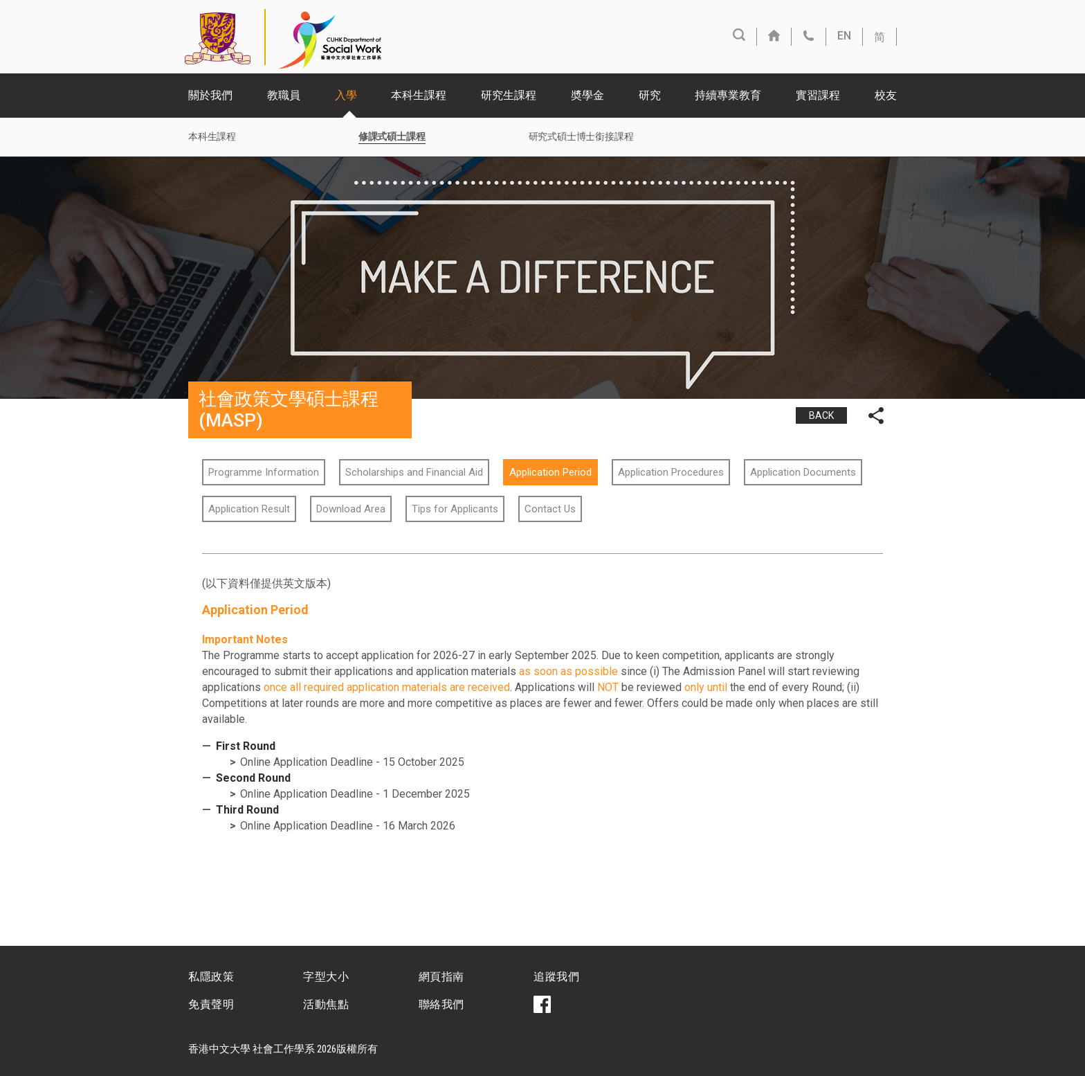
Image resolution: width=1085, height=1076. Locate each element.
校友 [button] (886, 95)
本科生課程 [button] (418, 95)
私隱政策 (211, 976)
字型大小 (326, 976)
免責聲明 (211, 1004)
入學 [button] (346, 95)
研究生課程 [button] (508, 95)
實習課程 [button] (818, 95)
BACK (821, 415)
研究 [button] (650, 95)
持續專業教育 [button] (728, 95)
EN (844, 35)
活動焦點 (326, 1004)
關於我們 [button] (210, 95)
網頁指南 (441, 976)
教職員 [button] (283, 95)
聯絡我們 (441, 1004)
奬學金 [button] (587, 95)
